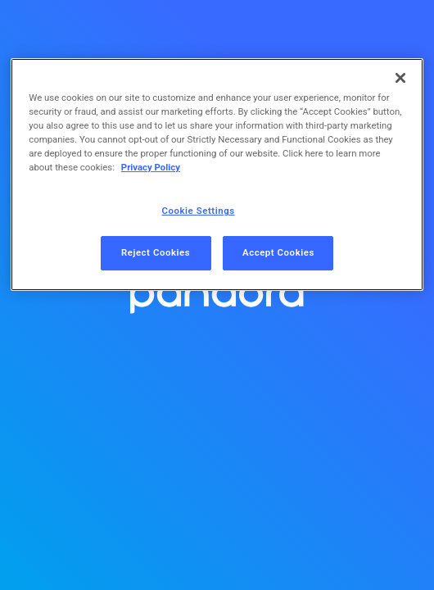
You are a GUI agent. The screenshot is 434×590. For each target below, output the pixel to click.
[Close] (400, 78)
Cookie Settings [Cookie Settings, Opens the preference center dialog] (198, 210)
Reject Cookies (155, 252)
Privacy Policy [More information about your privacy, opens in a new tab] (150, 167)
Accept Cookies (278, 252)
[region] (217, 174)
